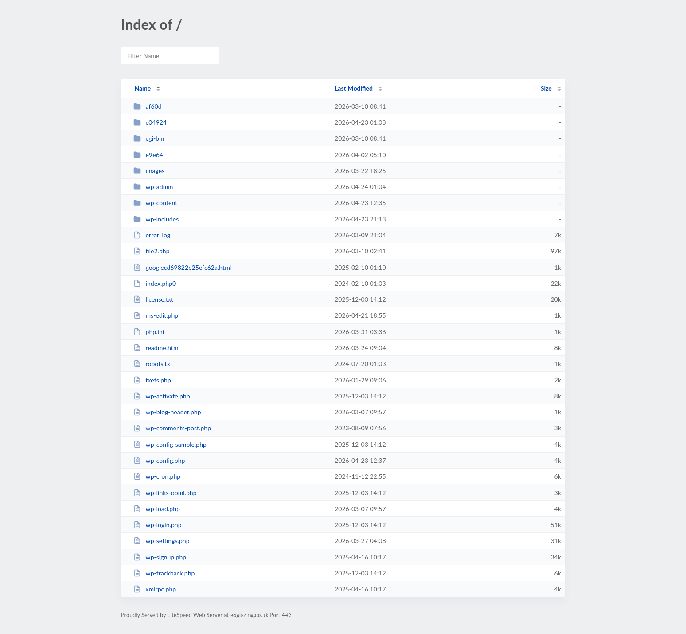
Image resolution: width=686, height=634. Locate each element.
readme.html (156, 347)
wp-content (155, 202)
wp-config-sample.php (170, 444)
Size (546, 88)
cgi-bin (148, 138)
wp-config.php (159, 460)
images (148, 170)
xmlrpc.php (154, 589)
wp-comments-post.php (172, 428)
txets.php (152, 380)
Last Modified (354, 88)
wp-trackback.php (164, 573)
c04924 (150, 122)
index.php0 (154, 283)
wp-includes (156, 219)
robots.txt (152, 363)
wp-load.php (156, 508)
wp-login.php (157, 524)
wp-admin (153, 186)
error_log (151, 235)
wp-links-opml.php (164, 492)
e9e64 (148, 154)
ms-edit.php (155, 315)
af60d (147, 106)
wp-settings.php (161, 540)
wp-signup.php (159, 557)
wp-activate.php (161, 396)
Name (142, 88)
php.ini (148, 331)
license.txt (153, 299)
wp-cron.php (156, 476)
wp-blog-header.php (167, 412)
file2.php (151, 251)
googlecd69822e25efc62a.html (182, 267)
